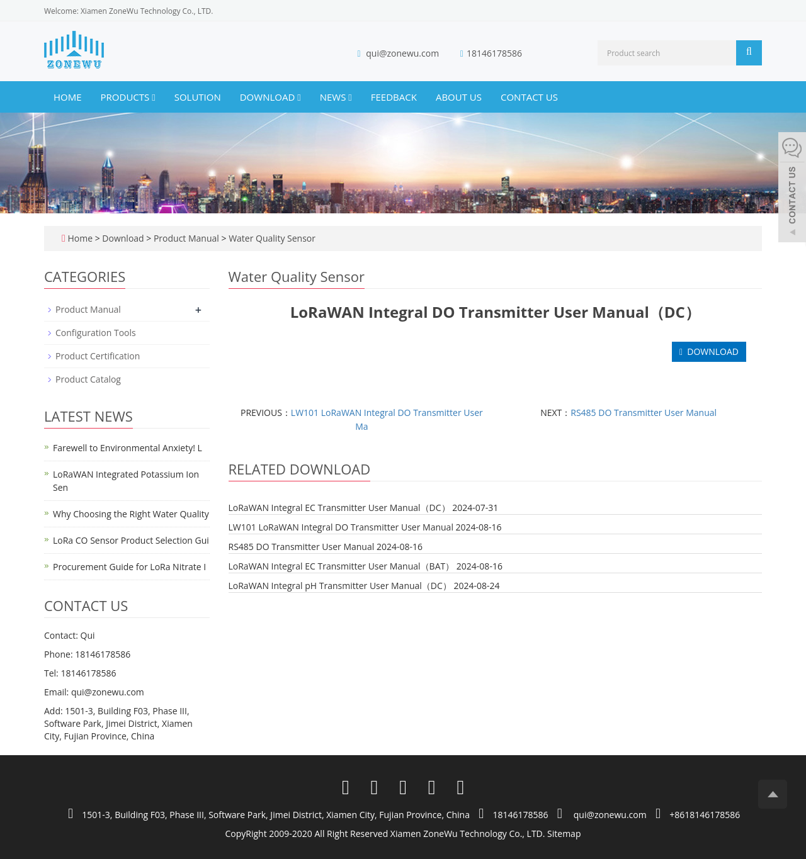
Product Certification (97, 356)
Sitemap (564, 833)
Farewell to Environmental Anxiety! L (127, 448)
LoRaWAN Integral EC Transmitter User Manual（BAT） (342, 566)
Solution (197, 97)
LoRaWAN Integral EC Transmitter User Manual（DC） (339, 508)
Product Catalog (88, 379)
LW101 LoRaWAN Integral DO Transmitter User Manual (341, 527)
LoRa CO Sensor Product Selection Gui (131, 540)
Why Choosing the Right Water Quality (131, 514)
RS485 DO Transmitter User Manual (643, 412)
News (336, 97)
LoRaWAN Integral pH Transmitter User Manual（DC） (340, 586)
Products (128, 97)
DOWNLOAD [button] (709, 351)
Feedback (394, 97)
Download (270, 97)
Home (68, 97)
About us (459, 97)
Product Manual (186, 238)
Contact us (529, 97)
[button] (153, 97)
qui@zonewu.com (402, 53)
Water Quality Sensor (271, 238)
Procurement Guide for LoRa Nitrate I (129, 567)
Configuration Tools (95, 333)
